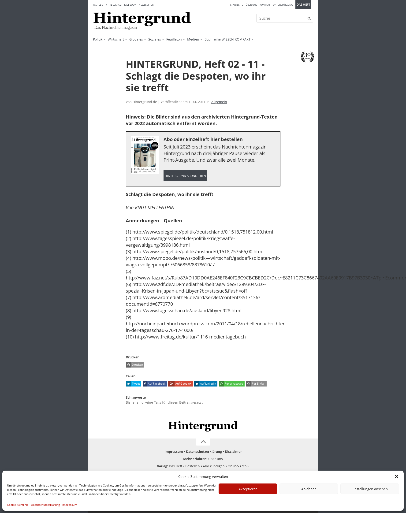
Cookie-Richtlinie (18, 505)
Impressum (69, 505)
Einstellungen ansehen (370, 489)
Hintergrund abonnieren (185, 176)
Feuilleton (174, 39)
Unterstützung (283, 4)
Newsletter (146, 4)
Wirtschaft (116, 39)
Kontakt (265, 4)
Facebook (130, 4)
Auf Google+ (179, 384)
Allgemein (219, 102)
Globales (136, 39)
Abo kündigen (214, 466)
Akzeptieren (247, 489)
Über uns (251, 4)
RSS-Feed (98, 4)
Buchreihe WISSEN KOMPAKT (227, 39)
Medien (193, 39)
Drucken (134, 365)
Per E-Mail (255, 384)
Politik (97, 39)
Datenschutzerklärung (45, 505)
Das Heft (303, 5)
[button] (396, 476)
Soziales (154, 39)
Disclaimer (233, 452)
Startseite (236, 4)
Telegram (116, 4)
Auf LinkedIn (205, 384)
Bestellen (192, 466)
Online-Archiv (238, 466)
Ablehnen (309, 489)
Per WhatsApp (231, 384)
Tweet (133, 384)
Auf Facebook (154, 384)
